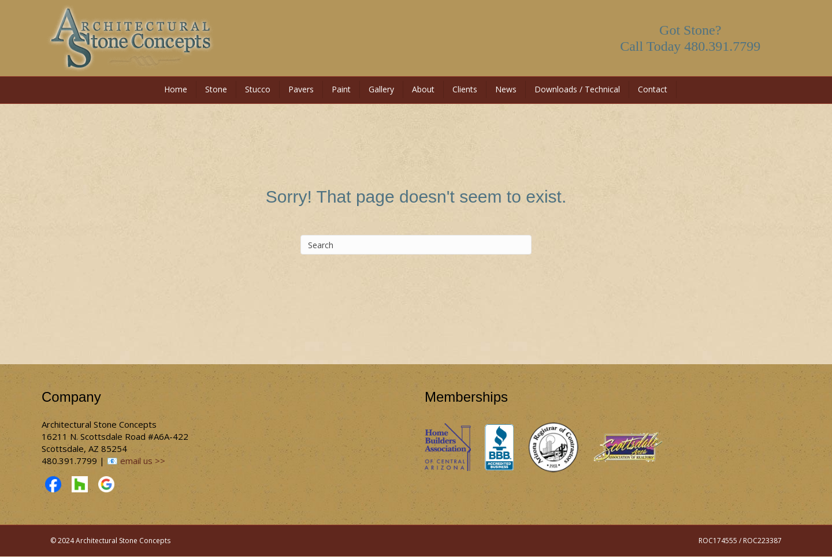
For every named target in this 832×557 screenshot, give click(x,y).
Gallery (381, 89)
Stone (216, 89)
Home (175, 89)
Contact (652, 89)
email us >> (142, 460)
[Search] (416, 245)
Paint (341, 89)
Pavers (301, 89)
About (423, 89)
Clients (464, 89)
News (506, 89)
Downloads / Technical (577, 89)
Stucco (257, 89)
